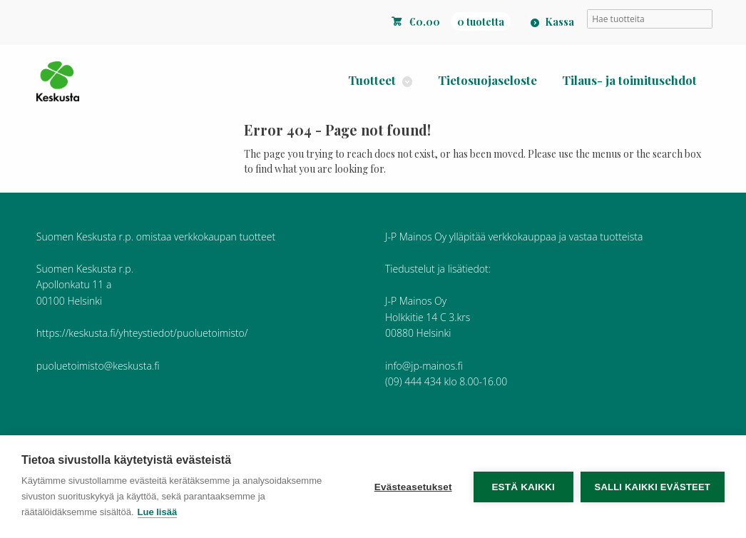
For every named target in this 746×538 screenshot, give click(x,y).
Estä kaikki (522, 487)
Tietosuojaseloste (487, 80)
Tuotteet (372, 80)
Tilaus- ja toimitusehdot (629, 80)
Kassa (559, 21)
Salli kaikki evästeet (652, 487)
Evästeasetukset (413, 487)
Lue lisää (158, 512)
